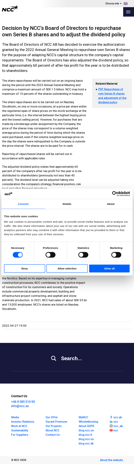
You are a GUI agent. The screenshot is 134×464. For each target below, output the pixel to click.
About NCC (52, 430)
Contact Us (53, 434)
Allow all (109, 268)
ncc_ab (116, 426)
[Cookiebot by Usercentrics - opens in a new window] (114, 193)
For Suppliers (19, 434)
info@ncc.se (20, 406)
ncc (113, 421)
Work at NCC (19, 426)
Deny (24, 268)
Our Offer (52, 417)
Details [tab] (67, 203)
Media (15, 417)
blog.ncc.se (86, 430)
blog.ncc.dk (86, 443)
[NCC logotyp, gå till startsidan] (10, 8)
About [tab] (111, 203)
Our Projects (54, 426)
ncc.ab (115, 417)
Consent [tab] (23, 203)
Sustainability (19, 430)
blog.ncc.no (86, 439)
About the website (111, 460)
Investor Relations (22, 421)
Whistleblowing (88, 421)
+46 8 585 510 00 (23, 401)
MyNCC (83, 417)
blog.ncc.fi (85, 434)
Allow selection (66, 268)
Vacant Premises (56, 421)
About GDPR (86, 426)
